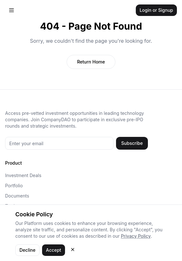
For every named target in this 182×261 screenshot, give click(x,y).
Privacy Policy (136, 236)
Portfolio (14, 185)
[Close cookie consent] (73, 249)
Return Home (91, 61)
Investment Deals (23, 175)
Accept (53, 250)
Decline (27, 250)
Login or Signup (156, 10)
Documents (17, 195)
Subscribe (132, 143)
